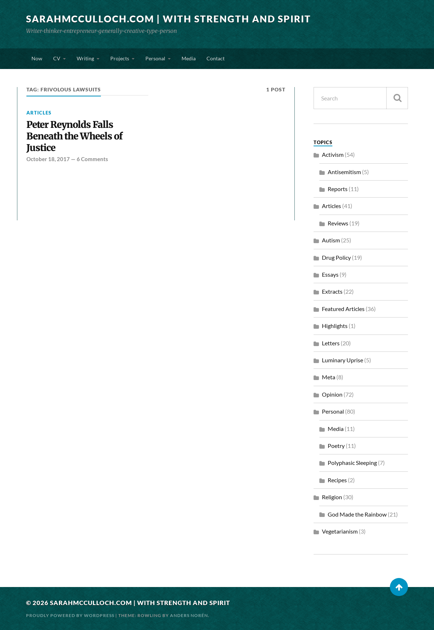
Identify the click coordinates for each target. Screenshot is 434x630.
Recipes (337, 479)
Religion (332, 496)
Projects (119, 58)
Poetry (336, 445)
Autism (331, 240)
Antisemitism (344, 171)
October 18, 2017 (48, 159)
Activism (333, 154)
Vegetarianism (340, 531)
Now (36, 58)
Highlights (335, 325)
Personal (155, 58)
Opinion (332, 394)
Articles (38, 113)
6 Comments (92, 159)
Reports (338, 188)
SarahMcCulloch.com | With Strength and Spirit (168, 18)
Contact (216, 58)
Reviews (338, 223)
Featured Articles (343, 308)
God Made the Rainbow (357, 514)
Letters (331, 343)
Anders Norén (189, 615)
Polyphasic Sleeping (352, 462)
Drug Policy (336, 257)
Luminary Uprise (342, 360)
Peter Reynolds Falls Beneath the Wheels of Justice (74, 136)
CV (56, 58)
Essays (330, 274)
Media (189, 58)
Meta (328, 377)
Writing (85, 58)
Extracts (332, 291)
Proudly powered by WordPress (70, 615)
